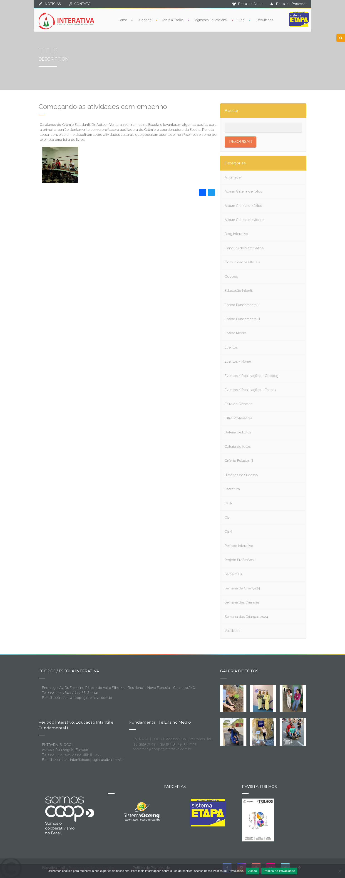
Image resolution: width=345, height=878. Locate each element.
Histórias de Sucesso (241, 475)
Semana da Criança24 (242, 588)
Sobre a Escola (172, 20)
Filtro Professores (238, 418)
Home (122, 20)
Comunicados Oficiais (242, 262)
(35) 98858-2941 (172, 744)
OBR (228, 531)
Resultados (265, 20)
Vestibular (233, 631)
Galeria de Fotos (238, 432)
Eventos (231, 347)
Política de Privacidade (279, 871)
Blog (241, 20)
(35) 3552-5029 (59, 755)
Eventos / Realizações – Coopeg (251, 376)
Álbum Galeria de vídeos (244, 220)
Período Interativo (239, 546)
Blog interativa (236, 234)
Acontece (233, 177)
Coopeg (145, 20)
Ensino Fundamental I (242, 305)
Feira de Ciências (238, 404)
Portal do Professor (291, 4)
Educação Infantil (239, 291)
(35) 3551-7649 (144, 744)
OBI (227, 517)
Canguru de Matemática (244, 248)
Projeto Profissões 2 (240, 560)
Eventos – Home (238, 361)
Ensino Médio (235, 333)
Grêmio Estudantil (239, 461)
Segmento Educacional (211, 20)
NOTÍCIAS (53, 4)
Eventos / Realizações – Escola (250, 390)
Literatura (232, 489)
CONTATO (82, 4)
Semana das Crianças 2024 (246, 617)
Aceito (252, 871)
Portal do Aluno (250, 4)
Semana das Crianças (242, 602)
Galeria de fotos (238, 447)
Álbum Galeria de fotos (243, 191)
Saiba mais (233, 574)
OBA (228, 503)
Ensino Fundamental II (242, 319)
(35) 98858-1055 (87, 755)
